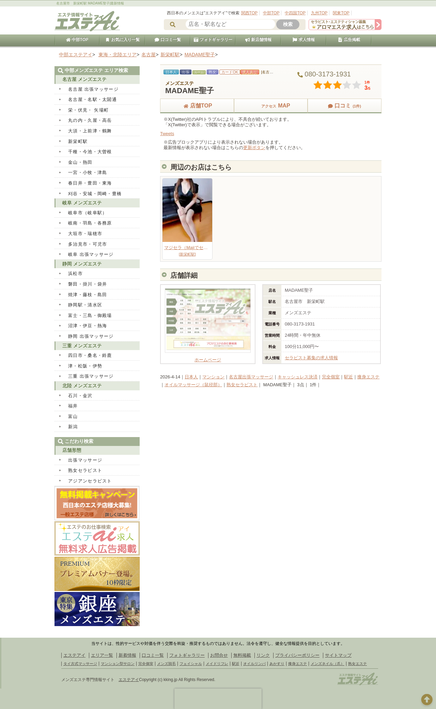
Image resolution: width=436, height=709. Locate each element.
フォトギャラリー (213, 39)
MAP (270, 105)
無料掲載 (242, 655)
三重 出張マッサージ (91, 376)
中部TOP (271, 13)
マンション (213, 376)
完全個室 (331, 376)
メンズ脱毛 (166, 664)
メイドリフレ (217, 664)
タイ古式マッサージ (80, 664)
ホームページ (208, 357)
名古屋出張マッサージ (251, 376)
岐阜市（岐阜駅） (87, 212)
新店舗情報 (258, 39)
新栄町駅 (78, 141)
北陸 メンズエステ (82, 385)
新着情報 (127, 655)
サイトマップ (338, 655)
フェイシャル (191, 664)
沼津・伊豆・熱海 (87, 325)
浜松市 (75, 273)
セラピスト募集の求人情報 (311, 357)
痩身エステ (368, 376)
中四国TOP (295, 13)
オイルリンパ (254, 664)
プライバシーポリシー (297, 655)
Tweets (167, 133)
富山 (73, 416)
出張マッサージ (85, 460)
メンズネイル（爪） (327, 664)
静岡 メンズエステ (82, 263)
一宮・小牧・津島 (87, 172)
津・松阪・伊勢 (85, 365)
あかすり (276, 664)
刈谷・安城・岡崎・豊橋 (95, 193)
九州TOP (319, 13)
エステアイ (74, 655)
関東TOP (341, 13)
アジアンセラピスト (90, 480)
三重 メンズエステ (82, 345)
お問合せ (219, 655)
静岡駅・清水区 (85, 304)
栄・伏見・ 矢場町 (88, 110)
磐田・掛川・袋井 (87, 284)
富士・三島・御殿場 (90, 315)
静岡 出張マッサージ (91, 336)
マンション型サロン (118, 664)
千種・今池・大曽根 (90, 151)
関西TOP (249, 13)
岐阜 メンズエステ (82, 202)
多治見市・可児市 (87, 244)
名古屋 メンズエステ (84, 79)
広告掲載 (349, 39)
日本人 (191, 376)
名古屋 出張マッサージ (93, 89)
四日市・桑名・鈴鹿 (90, 355)
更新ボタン (254, 147)
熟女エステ (357, 664)
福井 (73, 405)
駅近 (348, 376)
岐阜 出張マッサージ (91, 254)
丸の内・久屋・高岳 (90, 120)
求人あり (249, 72)
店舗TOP (197, 105)
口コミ (344, 105)
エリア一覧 (102, 655)
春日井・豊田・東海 (90, 183)
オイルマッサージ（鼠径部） (193, 384)
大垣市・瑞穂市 (85, 233)
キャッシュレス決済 (297, 376)
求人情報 (303, 39)
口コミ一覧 (168, 39)
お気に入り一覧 (122, 39)
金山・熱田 (80, 162)
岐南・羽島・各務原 (90, 223)
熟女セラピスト (242, 384)
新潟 (73, 426)
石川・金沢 (80, 395)
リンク (263, 655)
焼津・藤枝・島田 (87, 294)
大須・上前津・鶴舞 (90, 130)
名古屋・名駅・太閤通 (92, 99)
